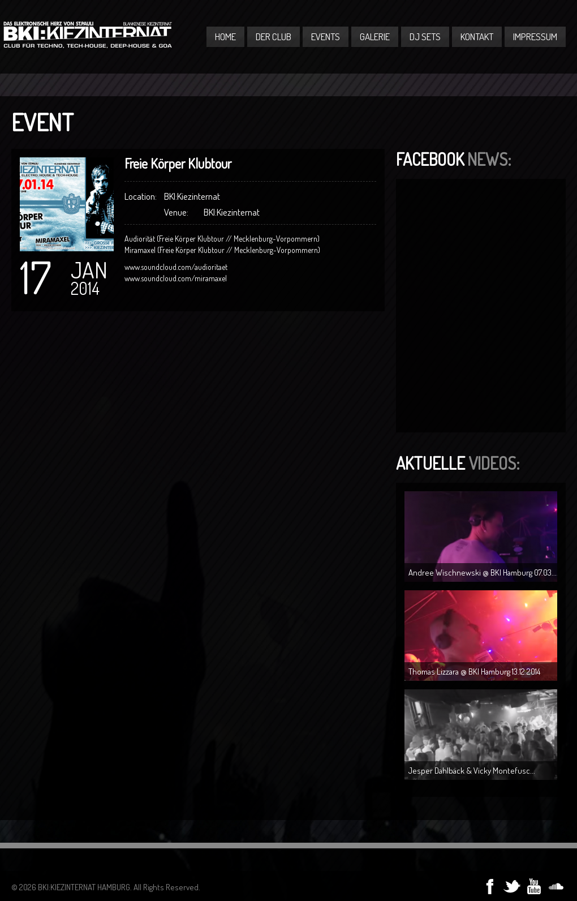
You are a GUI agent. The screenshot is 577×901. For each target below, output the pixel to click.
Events (325, 36)
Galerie (375, 36)
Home (225, 36)
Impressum (535, 36)
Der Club (273, 36)
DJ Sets (425, 36)
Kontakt (476, 36)
